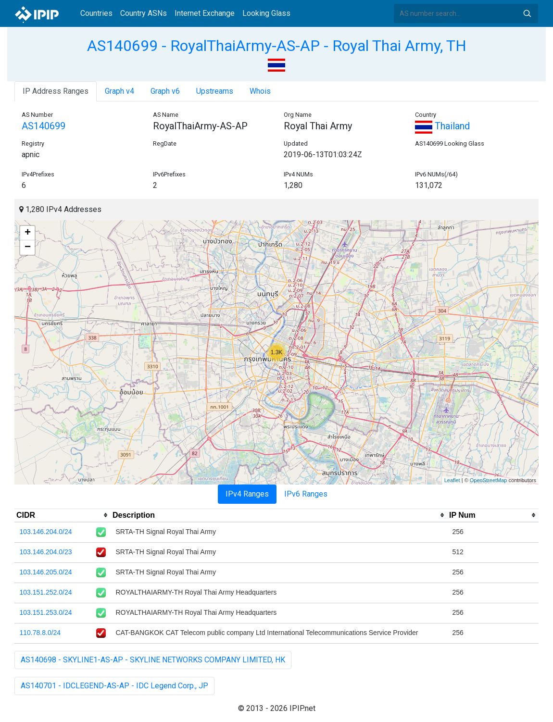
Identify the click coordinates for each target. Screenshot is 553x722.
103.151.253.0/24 (46, 612)
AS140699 (43, 126)
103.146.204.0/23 (46, 552)
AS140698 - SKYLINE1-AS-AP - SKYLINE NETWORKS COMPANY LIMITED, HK (153, 659)
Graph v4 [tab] (119, 91)
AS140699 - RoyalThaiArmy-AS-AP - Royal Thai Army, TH (276, 46)
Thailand (442, 126)
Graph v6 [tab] (165, 91)
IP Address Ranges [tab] (55, 91)
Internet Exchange (205, 13)
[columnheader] (62, 515)
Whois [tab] (260, 91)
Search (527, 13)
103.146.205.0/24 (46, 572)
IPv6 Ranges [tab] (305, 493)
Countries (96, 13)
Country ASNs (143, 13)
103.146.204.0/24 (46, 531)
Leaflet (452, 480)
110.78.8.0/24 (40, 632)
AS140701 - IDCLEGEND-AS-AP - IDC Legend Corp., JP (114, 685)
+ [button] (28, 233)
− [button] (28, 247)
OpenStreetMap (488, 480)
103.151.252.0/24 (46, 592)
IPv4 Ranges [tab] (247, 493)
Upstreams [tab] (214, 91)
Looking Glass (266, 13)
